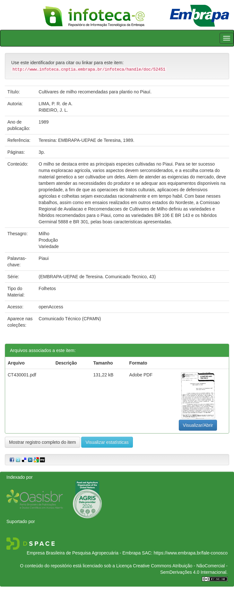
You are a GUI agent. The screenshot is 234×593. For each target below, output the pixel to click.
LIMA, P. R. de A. (56, 103)
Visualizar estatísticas (106, 442)
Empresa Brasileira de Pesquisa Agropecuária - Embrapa (84, 552)
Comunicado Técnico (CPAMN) (70, 318)
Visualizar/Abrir (198, 425)
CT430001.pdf (22, 374)
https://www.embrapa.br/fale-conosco (191, 552)
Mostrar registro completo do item (42, 442)
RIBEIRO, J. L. (53, 110)
